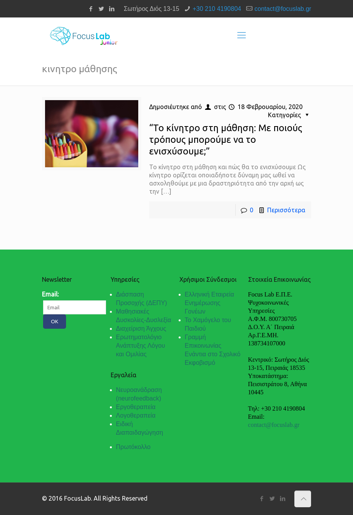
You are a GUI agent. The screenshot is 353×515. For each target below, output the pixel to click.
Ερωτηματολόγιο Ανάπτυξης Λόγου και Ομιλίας (140, 345)
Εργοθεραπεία (136, 407)
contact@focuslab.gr (282, 8)
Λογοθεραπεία (136, 415)
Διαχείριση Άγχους (141, 328)
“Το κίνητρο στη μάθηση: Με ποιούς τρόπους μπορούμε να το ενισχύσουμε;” (225, 139)
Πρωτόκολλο (133, 447)
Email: (50, 294)
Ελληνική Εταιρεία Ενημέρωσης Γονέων (209, 303)
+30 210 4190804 (217, 8)
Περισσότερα (286, 209)
